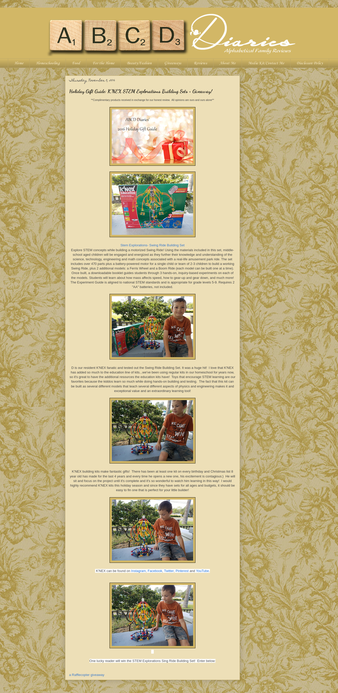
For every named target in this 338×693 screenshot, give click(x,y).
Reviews (200, 63)
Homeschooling (47, 63)
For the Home (103, 63)
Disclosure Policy (310, 63)
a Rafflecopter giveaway (86, 675)
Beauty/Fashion (139, 63)
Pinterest (182, 571)
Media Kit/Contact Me (266, 63)
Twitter (169, 571)
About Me (228, 63)
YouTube (202, 571)
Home (18, 63)
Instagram (138, 571)
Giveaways (172, 63)
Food (76, 63)
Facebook (155, 571)
